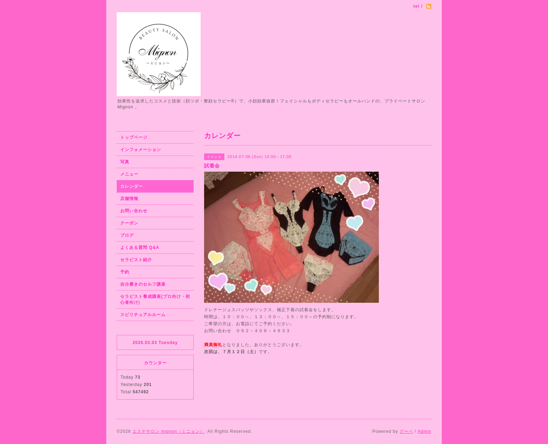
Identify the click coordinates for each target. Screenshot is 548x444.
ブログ (127, 235)
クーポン (129, 223)
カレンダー (131, 186)
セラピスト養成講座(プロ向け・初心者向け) (155, 299)
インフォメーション (140, 149)
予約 (124, 272)
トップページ (133, 137)
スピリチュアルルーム (143, 314)
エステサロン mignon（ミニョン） (168, 431)
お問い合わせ (133, 210)
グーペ (406, 431)
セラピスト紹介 (136, 259)
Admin (424, 431)
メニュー (129, 174)
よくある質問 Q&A (139, 247)
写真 (124, 161)
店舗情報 (129, 198)
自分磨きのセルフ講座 (143, 284)
